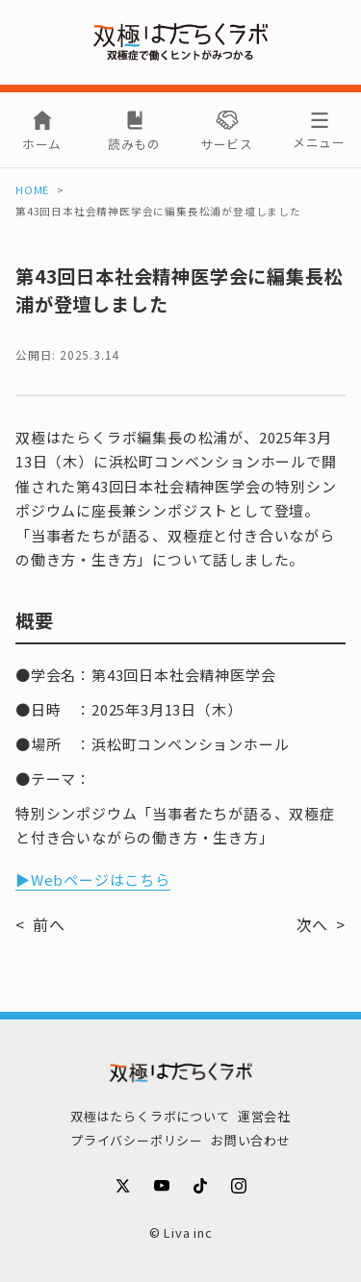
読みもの (134, 144)
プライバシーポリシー (136, 1140)
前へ (49, 924)
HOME (32, 190)
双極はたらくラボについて (150, 1116)
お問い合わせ (251, 1140)
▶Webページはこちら (92, 879)
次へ (313, 924)
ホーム (42, 144)
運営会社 (264, 1116)
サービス (226, 144)
